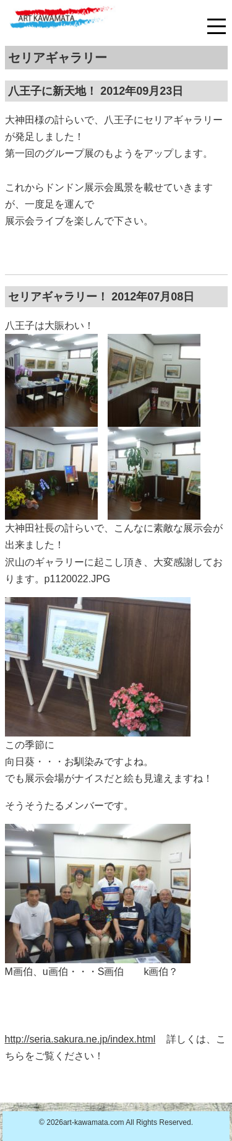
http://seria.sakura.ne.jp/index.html (80, 1039)
